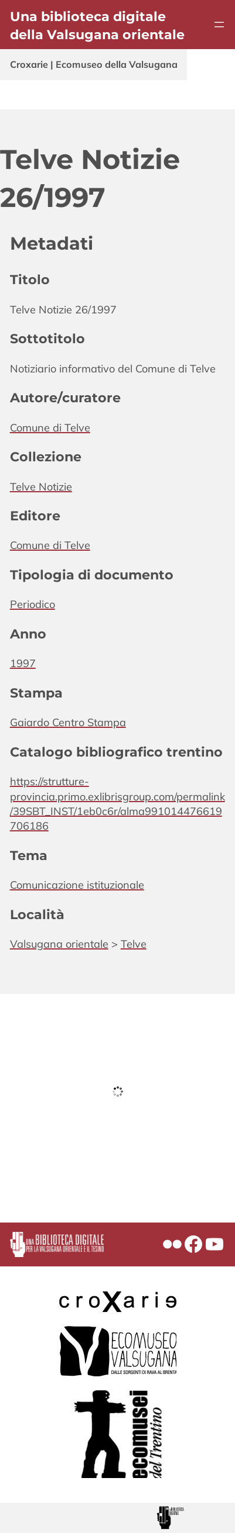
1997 (23, 663)
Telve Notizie (41, 486)
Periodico (32, 604)
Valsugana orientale (59, 944)
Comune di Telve (50, 427)
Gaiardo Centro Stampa (68, 722)
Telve (134, 944)
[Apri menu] (219, 25)
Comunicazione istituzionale (77, 885)
